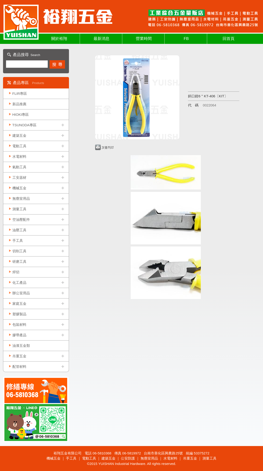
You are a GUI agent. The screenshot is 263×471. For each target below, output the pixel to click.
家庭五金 (19, 304)
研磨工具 (19, 262)
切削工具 (19, 251)
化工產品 (19, 283)
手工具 (17, 241)
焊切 (15, 272)
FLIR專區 (19, 93)
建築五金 (19, 135)
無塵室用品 (21, 198)
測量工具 (19, 209)
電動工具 (19, 146)
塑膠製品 (19, 314)
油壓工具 (19, 230)
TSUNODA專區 (24, 125)
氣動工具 (19, 167)
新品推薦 (19, 104)
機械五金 (19, 188)
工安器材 (19, 177)
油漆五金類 (21, 346)
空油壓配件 (21, 219)
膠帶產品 (19, 335)
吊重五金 (19, 356)
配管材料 (19, 367)
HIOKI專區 (20, 114)
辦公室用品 (21, 293)
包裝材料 (19, 325)
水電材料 (19, 156)
